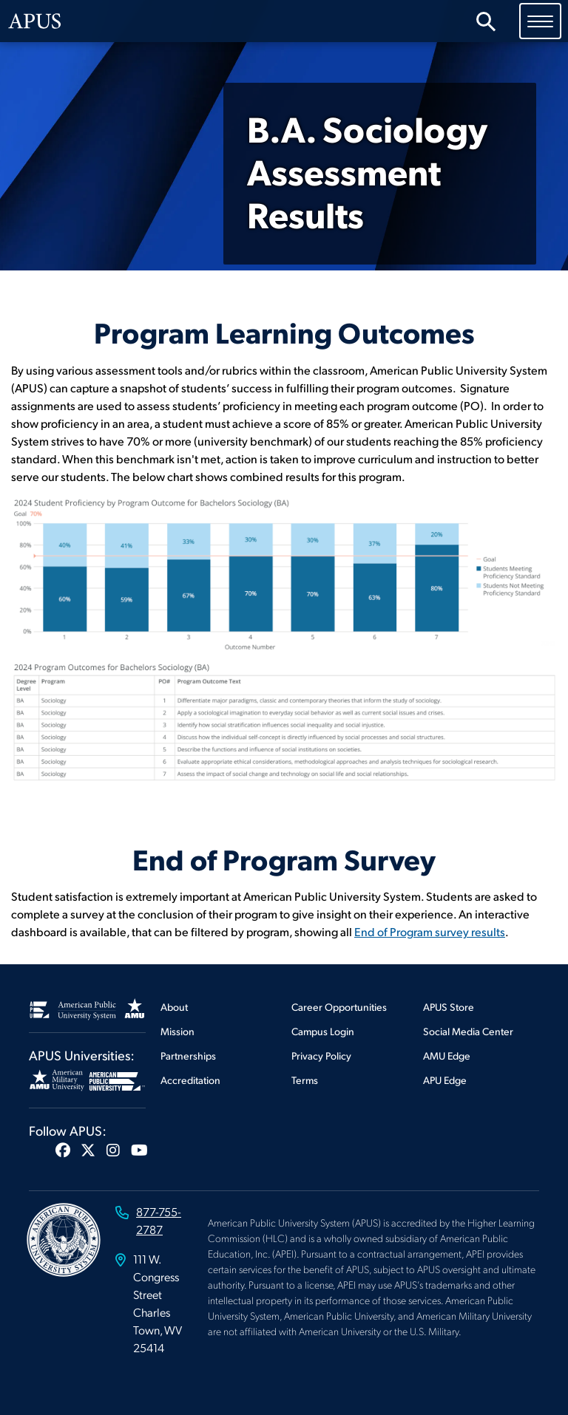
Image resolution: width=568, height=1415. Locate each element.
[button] (62, 1149)
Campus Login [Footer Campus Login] (322, 1031)
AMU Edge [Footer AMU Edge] (446, 1055)
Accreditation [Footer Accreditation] (190, 1080)
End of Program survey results (429, 931)
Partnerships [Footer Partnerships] (188, 1055)
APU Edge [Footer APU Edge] (445, 1080)
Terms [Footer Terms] (304, 1080)
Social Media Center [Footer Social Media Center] (468, 1031)
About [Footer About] (174, 1006)
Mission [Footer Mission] (177, 1031)
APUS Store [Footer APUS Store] (448, 1006)
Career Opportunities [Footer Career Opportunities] (339, 1006)
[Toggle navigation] (540, 20)
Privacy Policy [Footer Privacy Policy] (321, 1055)
